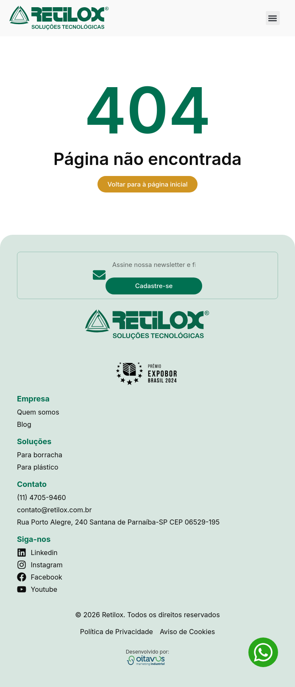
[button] (273, 18)
